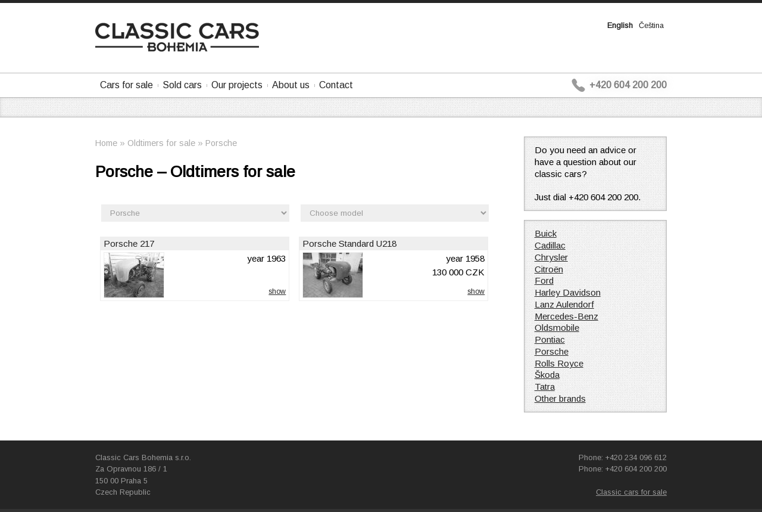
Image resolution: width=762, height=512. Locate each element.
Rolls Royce (559, 363)
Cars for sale (126, 85)
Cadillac (550, 245)
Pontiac (550, 339)
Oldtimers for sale (161, 143)
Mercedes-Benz (566, 316)
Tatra (545, 386)
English (620, 25)
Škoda (547, 375)
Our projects (237, 85)
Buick (546, 233)
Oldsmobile (557, 327)
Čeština (651, 25)
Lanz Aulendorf (564, 304)
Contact (336, 85)
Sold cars (182, 85)
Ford (544, 280)
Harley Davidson (568, 292)
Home (106, 143)
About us (291, 85)
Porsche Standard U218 (349, 243)
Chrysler (551, 257)
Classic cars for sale (631, 492)
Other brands (560, 398)
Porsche (221, 143)
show (277, 291)
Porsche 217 (129, 243)
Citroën (549, 269)
